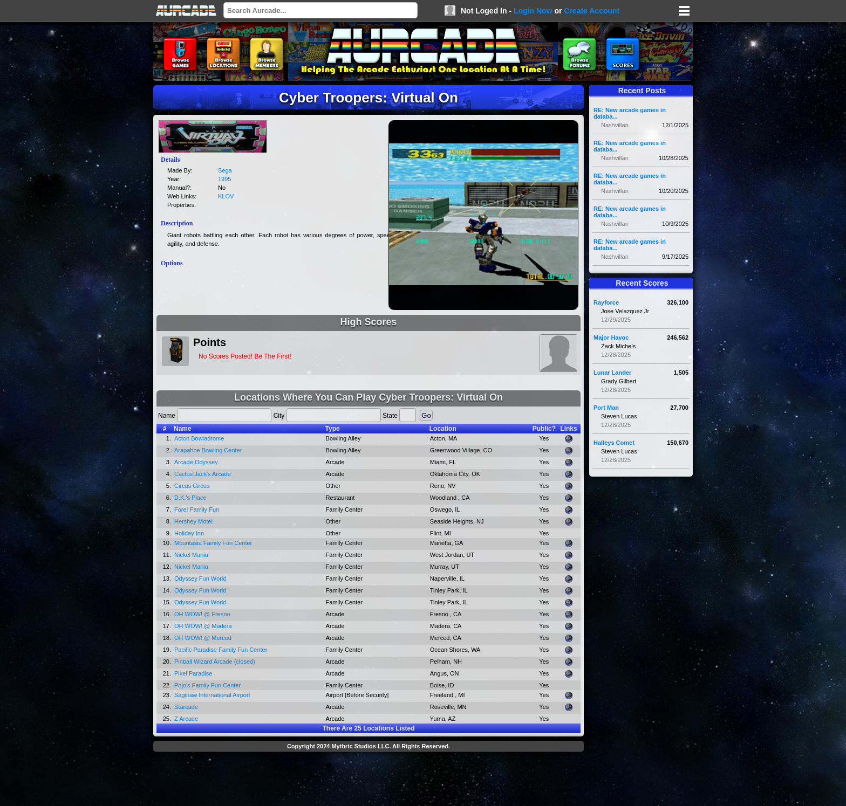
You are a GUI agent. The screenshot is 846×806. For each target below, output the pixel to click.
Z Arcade (186, 718)
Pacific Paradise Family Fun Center (220, 649)
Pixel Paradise (193, 673)
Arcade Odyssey (196, 462)
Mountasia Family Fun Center (213, 543)
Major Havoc (611, 337)
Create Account (591, 10)
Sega (225, 170)
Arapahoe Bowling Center (208, 450)
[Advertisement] (368, 780)
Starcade (186, 707)
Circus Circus (191, 486)
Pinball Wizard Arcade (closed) (214, 661)
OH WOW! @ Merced (202, 638)
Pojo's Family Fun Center (207, 685)
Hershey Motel (193, 521)
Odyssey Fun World (200, 578)
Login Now (533, 10)
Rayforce (606, 302)
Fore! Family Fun (196, 509)
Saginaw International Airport (212, 695)
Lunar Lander (612, 372)
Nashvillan (615, 125)
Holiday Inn (189, 533)
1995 (224, 179)
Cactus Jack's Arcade (202, 474)
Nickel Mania (191, 555)
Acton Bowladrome (199, 438)
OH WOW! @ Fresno (202, 614)
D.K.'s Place (190, 497)
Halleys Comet (613, 442)
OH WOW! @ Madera (203, 626)
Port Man (606, 407)
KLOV (226, 196)
